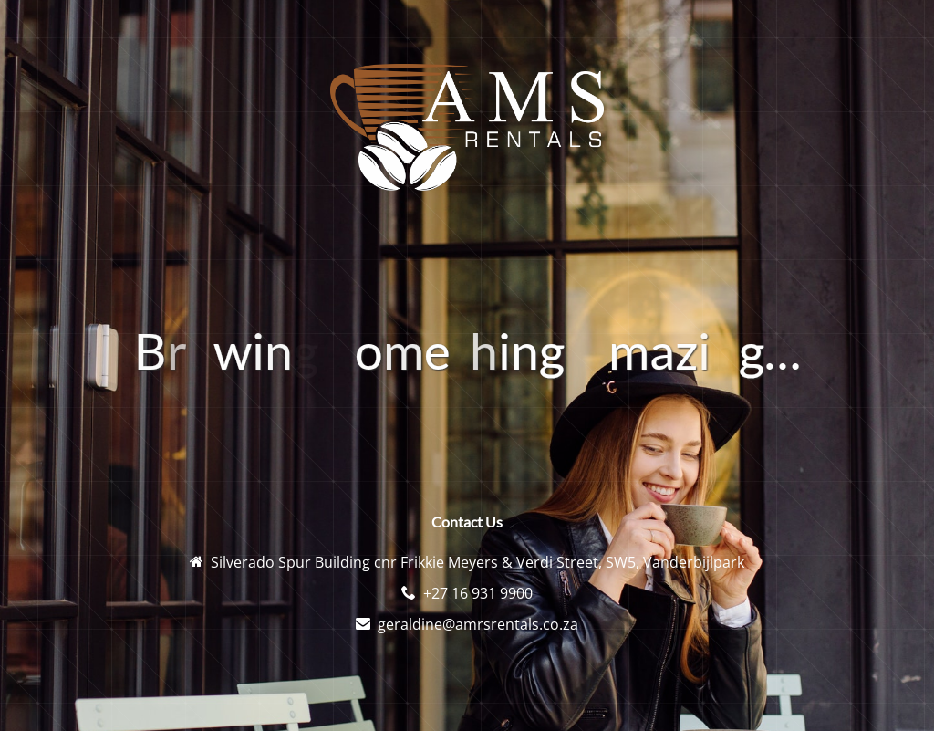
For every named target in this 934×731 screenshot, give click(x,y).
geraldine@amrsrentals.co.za (478, 624)
